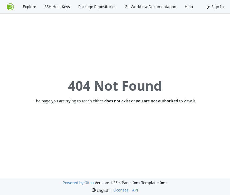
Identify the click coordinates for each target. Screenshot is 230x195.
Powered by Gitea (78, 182)
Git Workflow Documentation (150, 6)
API (135, 190)
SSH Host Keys (57, 6)
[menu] (100, 190)
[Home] (10, 7)
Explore (29, 6)
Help (189, 6)
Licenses (120, 190)
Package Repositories (97, 6)
